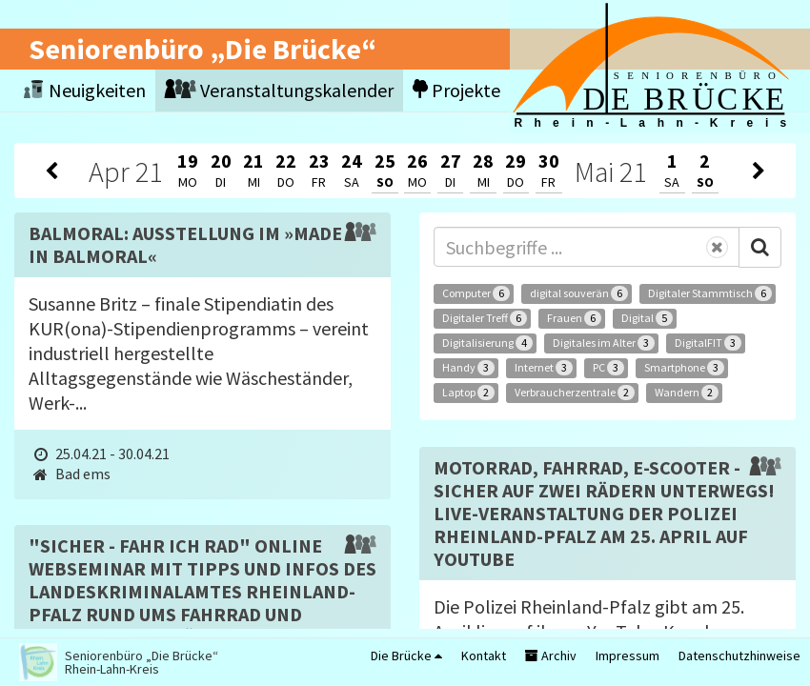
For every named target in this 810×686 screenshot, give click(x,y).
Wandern (687, 392)
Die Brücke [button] (406, 655)
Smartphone (684, 367)
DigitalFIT (708, 343)
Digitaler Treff (484, 318)
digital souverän (579, 293)
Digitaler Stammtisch (710, 293)
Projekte (456, 90)
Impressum (627, 655)
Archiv (551, 655)
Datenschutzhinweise (739, 655)
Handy (468, 367)
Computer (476, 293)
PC (608, 367)
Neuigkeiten (85, 90)
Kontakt (483, 655)
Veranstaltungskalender (279, 90)
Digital (647, 318)
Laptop (468, 392)
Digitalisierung (487, 343)
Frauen (574, 318)
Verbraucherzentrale (575, 392)
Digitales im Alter (604, 343)
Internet (544, 367)
